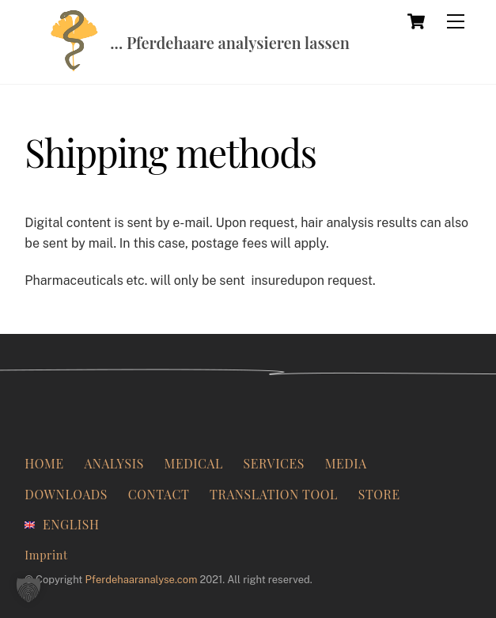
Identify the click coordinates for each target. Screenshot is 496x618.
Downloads (66, 494)
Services (274, 463)
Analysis (113, 463)
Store (379, 494)
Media (346, 463)
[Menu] (455, 21)
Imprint (46, 555)
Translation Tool (274, 494)
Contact (159, 494)
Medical (194, 463)
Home (44, 463)
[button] (28, 589)
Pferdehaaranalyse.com (141, 580)
